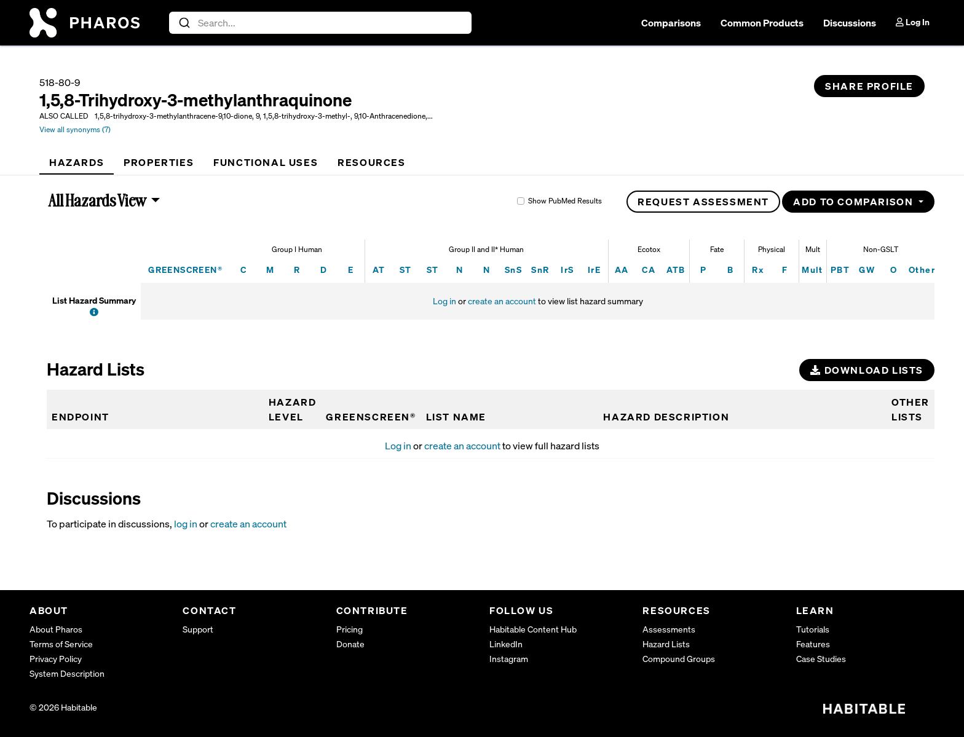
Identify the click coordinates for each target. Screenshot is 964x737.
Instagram (508, 658)
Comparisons (671, 23)
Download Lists (866, 370)
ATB (675, 269)
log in (185, 523)
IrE (594, 269)
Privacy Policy (56, 658)
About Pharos (56, 629)
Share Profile (869, 86)
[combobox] (320, 23)
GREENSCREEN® (185, 269)
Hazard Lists (666, 644)
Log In (913, 22)
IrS (567, 269)
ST (406, 269)
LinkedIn (506, 644)
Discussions (849, 23)
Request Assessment (703, 201)
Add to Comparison (854, 201)
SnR (540, 269)
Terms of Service (61, 644)
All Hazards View (98, 200)
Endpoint (80, 417)
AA (622, 269)
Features (813, 644)
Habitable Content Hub (533, 629)
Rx (758, 269)
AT (379, 269)
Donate (350, 644)
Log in (444, 301)
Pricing (349, 629)
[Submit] (183, 23)
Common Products (762, 23)
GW (867, 269)
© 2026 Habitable (63, 707)
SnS (513, 269)
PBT (840, 269)
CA (648, 269)
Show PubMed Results (565, 200)
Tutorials (812, 629)
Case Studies (821, 658)
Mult (812, 269)
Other (922, 269)
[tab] (76, 162)
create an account (502, 301)
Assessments (668, 629)
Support (198, 629)
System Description (67, 673)
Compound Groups (678, 658)
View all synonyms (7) (75, 129)
